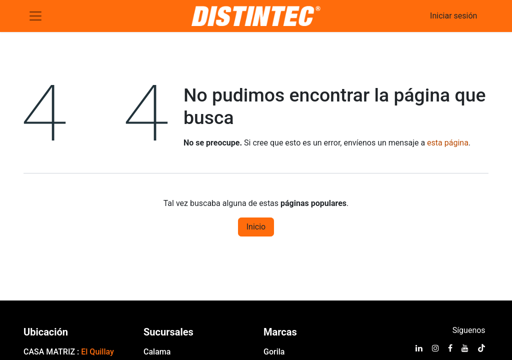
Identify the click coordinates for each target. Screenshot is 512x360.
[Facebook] (450, 348)
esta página (447, 143)
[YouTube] (465, 348)
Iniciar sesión (453, 15)
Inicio (256, 227)
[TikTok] (481, 348)
